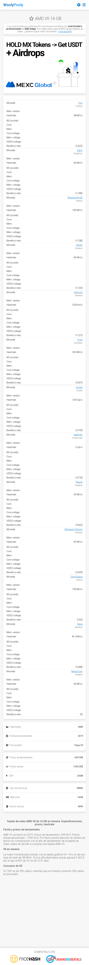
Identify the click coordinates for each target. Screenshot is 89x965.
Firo (80, 103)
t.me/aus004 (65, 31)
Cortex (79, 387)
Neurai (79, 482)
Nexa (79, 624)
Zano (79, 150)
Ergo (80, 339)
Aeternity (78, 434)
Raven (79, 245)
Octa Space (76, 576)
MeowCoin (76, 671)
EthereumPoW (75, 197)
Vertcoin (78, 292)
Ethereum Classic (73, 529)
